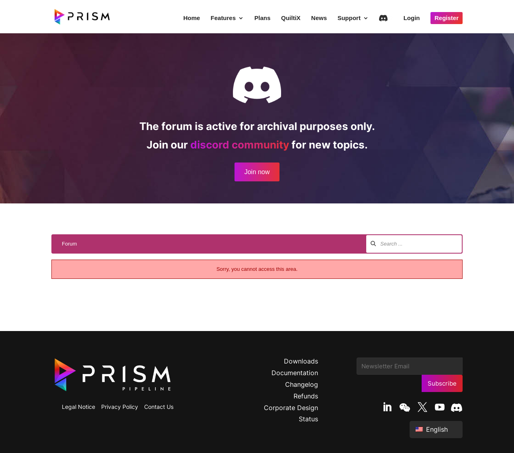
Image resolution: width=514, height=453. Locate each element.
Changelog (301, 384)
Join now (256, 172)
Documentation (294, 373)
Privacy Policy (119, 406)
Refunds (306, 396)
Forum (69, 244)
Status (308, 419)
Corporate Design (291, 408)
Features (223, 18)
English (432, 429)
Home (191, 18)
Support (349, 18)
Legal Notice (78, 406)
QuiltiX (290, 18)
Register (446, 17)
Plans (263, 18)
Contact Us (158, 406)
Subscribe (442, 383)
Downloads (301, 361)
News (319, 18)
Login (412, 18)
